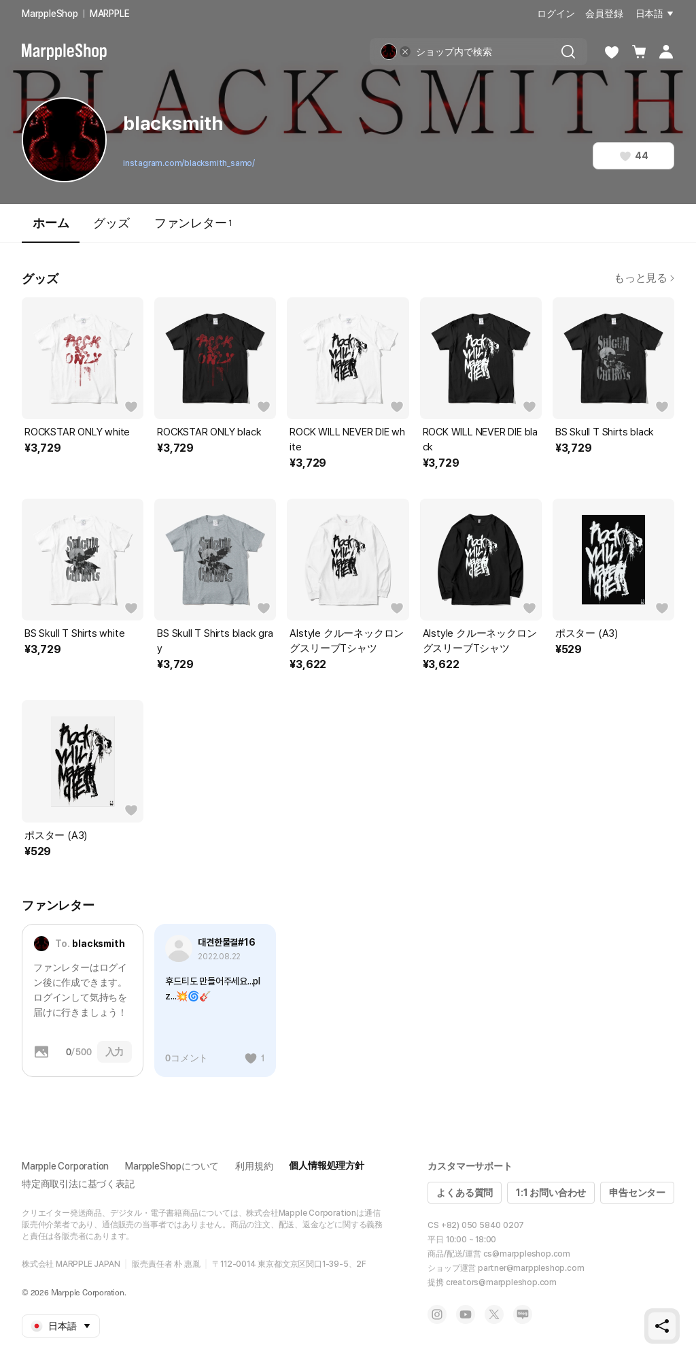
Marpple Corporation (65, 1166)
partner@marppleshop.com (531, 1268)
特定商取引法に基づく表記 (78, 1183)
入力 (114, 1051)
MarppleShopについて (172, 1166)
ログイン (555, 13)
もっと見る (644, 277)
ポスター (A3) (586, 633)
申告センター (637, 1192)
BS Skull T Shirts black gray (215, 640)
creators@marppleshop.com (501, 1282)
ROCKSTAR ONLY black (209, 432)
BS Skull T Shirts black (604, 432)
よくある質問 (464, 1192)
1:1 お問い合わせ (551, 1192)
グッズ (111, 223)
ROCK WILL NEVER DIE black (480, 439)
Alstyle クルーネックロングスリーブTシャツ (347, 640)
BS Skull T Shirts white (74, 633)
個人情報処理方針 (326, 1165)
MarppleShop (50, 13)
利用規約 (254, 1166)
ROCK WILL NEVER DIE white (347, 439)
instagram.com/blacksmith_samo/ (189, 163)
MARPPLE (110, 13)
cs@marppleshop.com (526, 1254)
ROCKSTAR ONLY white (77, 432)
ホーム (51, 229)
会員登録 (604, 13)
